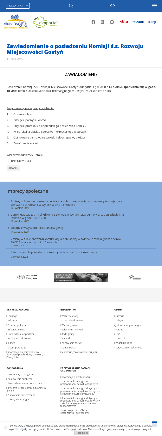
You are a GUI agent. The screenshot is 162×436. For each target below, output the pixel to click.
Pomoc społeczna (17, 324)
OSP (117, 333)
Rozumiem (82, 432)
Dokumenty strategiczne (21, 373)
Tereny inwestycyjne (18, 398)
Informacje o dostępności (76, 376)
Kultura (11, 342)
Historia (119, 315)
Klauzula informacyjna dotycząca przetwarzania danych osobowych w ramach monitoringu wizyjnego (80, 390)
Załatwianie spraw (71, 342)
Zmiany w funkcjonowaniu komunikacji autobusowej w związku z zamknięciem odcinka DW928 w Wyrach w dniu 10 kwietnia (66, 239)
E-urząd (66, 337)
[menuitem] (80, 228)
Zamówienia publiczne (20, 378)
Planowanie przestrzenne (21, 394)
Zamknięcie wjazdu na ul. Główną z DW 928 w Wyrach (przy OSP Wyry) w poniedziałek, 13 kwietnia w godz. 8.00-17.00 (68, 215)
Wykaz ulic (121, 337)
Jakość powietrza (17, 346)
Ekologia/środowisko (19, 337)
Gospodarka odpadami (21, 333)
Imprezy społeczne (27, 190)
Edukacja (12, 315)
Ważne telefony (70, 315)
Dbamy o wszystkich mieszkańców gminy (37, 227)
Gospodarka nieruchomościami (25, 382)
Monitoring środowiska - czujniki (79, 351)
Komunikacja (68, 346)
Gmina (118, 308)
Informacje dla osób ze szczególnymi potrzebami (74, 411)
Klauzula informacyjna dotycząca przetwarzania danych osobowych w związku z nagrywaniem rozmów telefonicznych (80, 401)
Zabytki (119, 319)
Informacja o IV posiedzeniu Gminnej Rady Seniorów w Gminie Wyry (54, 251)
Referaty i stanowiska (73, 328)
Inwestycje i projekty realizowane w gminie (26, 388)
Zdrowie (12, 319)
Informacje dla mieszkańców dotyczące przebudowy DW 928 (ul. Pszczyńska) (25, 353)
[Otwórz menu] (154, 5)
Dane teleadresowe (72, 319)
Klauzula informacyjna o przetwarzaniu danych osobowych (79, 382)
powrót (13, 167)
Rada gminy (68, 333)
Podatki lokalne (123, 342)
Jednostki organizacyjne (128, 324)
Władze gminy (69, 324)
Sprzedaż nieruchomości (129, 346)
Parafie (119, 328)
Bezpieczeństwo (16, 328)
